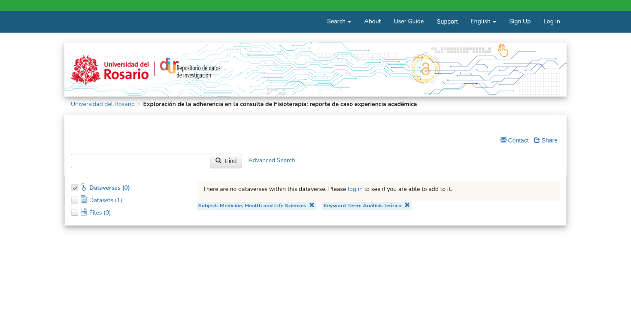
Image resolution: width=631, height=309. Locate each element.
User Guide (409, 21)
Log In (551, 21)
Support (447, 21)
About (372, 21)
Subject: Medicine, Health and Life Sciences (256, 205)
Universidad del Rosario (103, 104)
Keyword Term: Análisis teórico (366, 205)
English (483, 21)
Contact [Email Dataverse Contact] (515, 140)
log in (355, 189)
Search (339, 21)
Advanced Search (271, 161)
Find (226, 161)
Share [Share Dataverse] (546, 140)
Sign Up (520, 21)
